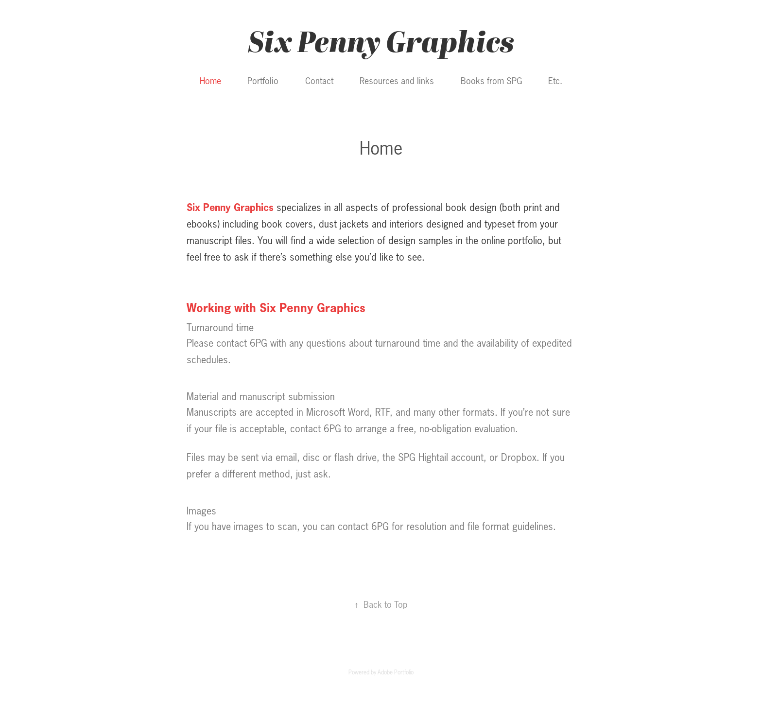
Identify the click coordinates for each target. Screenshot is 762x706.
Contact (319, 81)
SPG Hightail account (441, 457)
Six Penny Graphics (381, 40)
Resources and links (397, 81)
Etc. (555, 81)
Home (210, 81)
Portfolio (262, 81)
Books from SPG (491, 81)
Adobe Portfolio (396, 672)
